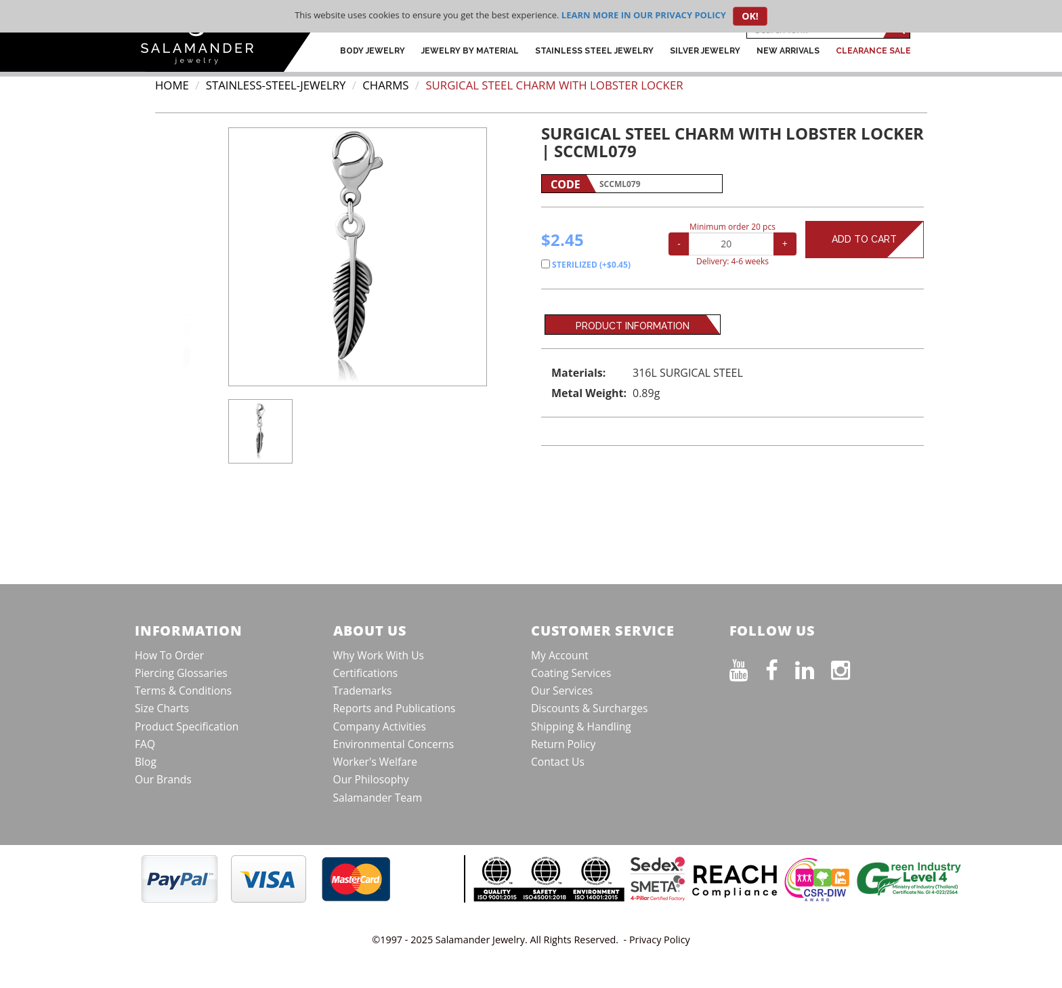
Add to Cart (877, 240)
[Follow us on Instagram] (849, 667)
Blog (145, 761)
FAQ (145, 744)
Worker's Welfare (375, 761)
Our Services (562, 690)
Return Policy (563, 744)
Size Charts (162, 708)
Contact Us (558, 761)
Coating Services (571, 672)
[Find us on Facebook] (780, 667)
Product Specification (186, 726)
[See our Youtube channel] (747, 667)
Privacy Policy (659, 939)
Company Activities (380, 726)
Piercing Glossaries (181, 672)
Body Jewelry (372, 51)
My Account (560, 655)
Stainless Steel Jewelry (594, 51)
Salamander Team (378, 797)
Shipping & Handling (581, 726)
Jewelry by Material (470, 51)
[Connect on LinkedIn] (813, 667)
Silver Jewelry (705, 51)
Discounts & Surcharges (589, 708)
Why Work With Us (379, 655)
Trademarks (362, 690)
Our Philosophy (371, 779)
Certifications (365, 672)
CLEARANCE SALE (873, 51)
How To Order (169, 655)
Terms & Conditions (183, 690)
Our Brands (163, 779)
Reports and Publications (394, 708)
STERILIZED (586, 264)
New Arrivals (788, 51)
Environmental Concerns (393, 744)
